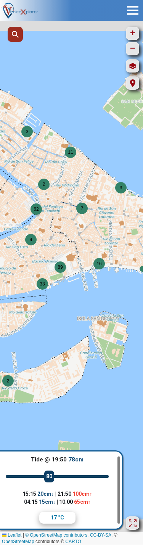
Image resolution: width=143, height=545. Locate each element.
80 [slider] (49, 476)
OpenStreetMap (18, 541)
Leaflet (11, 535)
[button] (43, 184)
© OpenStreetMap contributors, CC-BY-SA (68, 535)
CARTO (73, 541)
